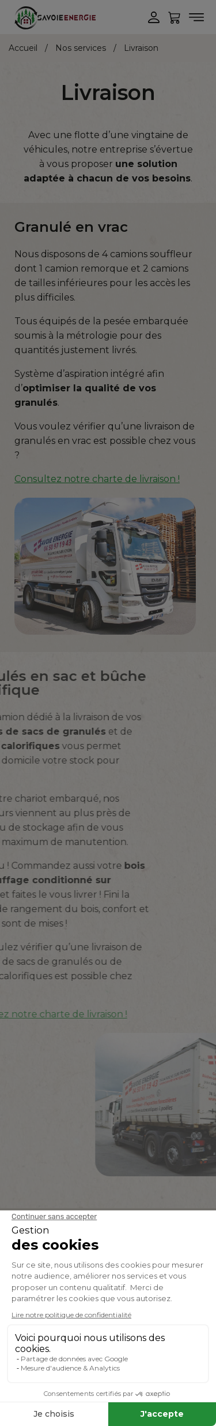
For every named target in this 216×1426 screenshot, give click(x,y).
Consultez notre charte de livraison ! (97, 478)
